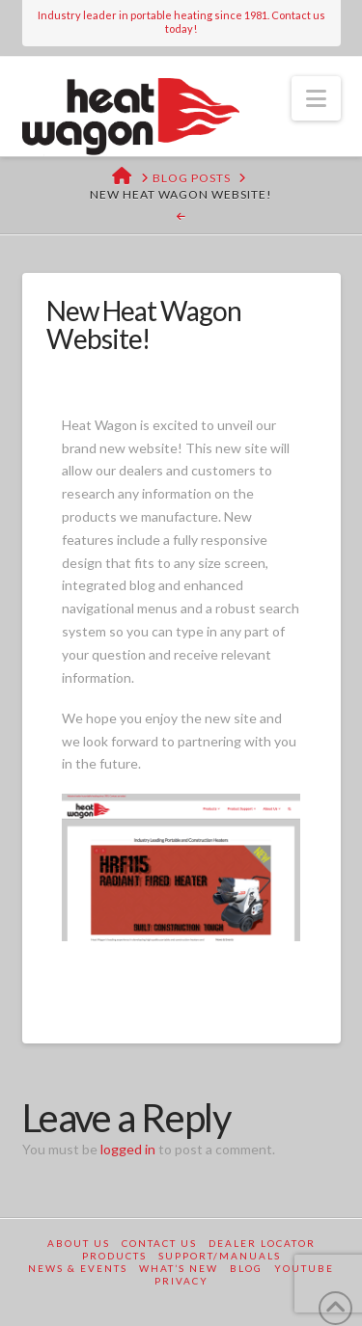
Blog (246, 1268)
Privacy (181, 1280)
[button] (316, 98)
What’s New (178, 1268)
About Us (78, 1243)
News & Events (77, 1268)
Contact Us (159, 1243)
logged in (127, 1149)
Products (114, 1255)
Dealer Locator (262, 1243)
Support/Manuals (219, 1255)
